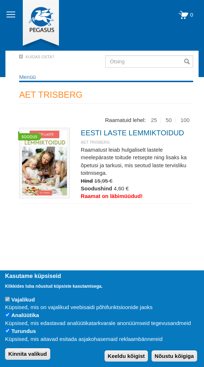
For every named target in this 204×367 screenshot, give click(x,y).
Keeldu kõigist (126, 356)
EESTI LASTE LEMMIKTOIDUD (132, 133)
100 (185, 120)
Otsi (188, 61)
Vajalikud (23, 299)
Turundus (23, 331)
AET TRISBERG (95, 142)
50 (169, 120)
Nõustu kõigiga (174, 356)
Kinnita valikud (27, 354)
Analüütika (25, 315)
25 (154, 120)
